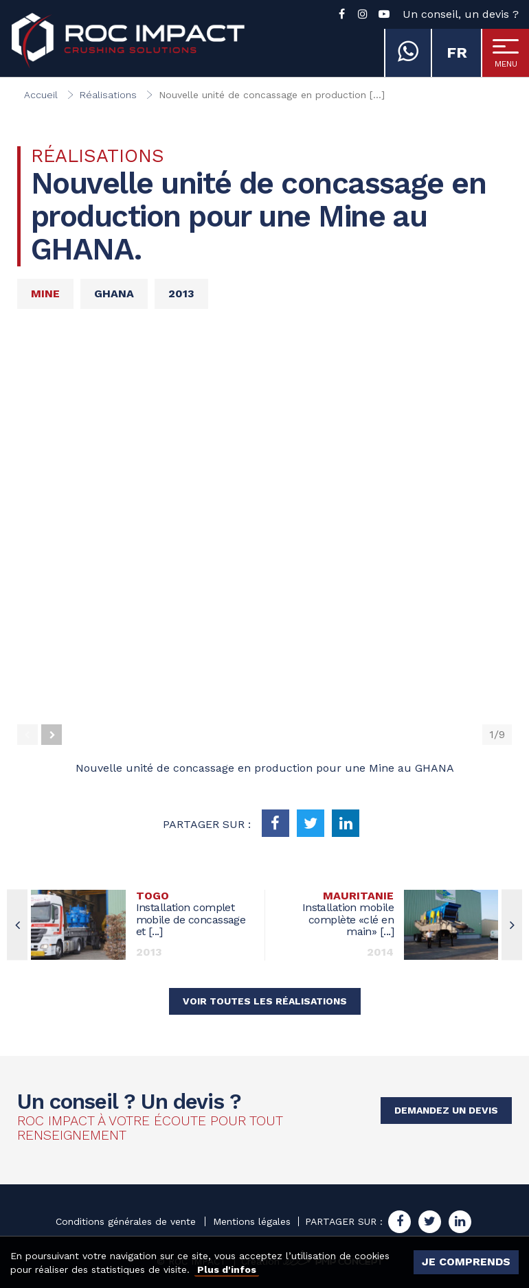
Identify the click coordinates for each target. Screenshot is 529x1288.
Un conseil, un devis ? (461, 14)
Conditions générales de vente (126, 1221)
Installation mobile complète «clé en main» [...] (334, 914)
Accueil (41, 94)
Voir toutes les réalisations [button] (265, 1001)
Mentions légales (252, 1221)
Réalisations (108, 94)
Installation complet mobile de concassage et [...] (195, 914)
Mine (45, 293)
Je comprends (466, 1261)
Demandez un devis (446, 1110)
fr (457, 52)
